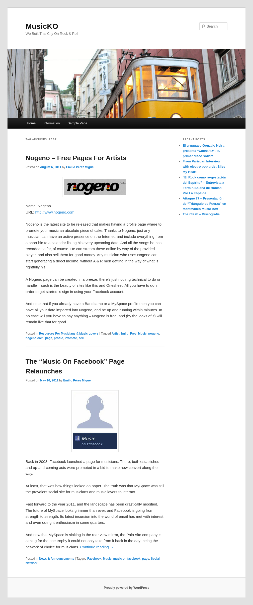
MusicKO (42, 26)
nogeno (153, 333)
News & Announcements (56, 558)
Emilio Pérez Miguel (80, 167)
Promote (71, 338)
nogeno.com (34, 338)
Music (142, 333)
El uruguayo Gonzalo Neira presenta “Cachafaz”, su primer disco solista (203, 151)
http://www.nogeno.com (54, 212)
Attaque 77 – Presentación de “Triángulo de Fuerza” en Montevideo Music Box (204, 203)
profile (58, 338)
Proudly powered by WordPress (126, 587)
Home (31, 123)
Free (133, 333)
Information (51, 123)
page (48, 338)
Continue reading (97, 547)
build (124, 333)
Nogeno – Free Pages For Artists (76, 158)
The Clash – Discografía (201, 214)
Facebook (94, 558)
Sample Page (77, 123)
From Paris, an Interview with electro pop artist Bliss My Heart (204, 166)
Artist (115, 333)
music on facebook (126, 558)
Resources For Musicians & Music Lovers (69, 333)
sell (81, 338)
